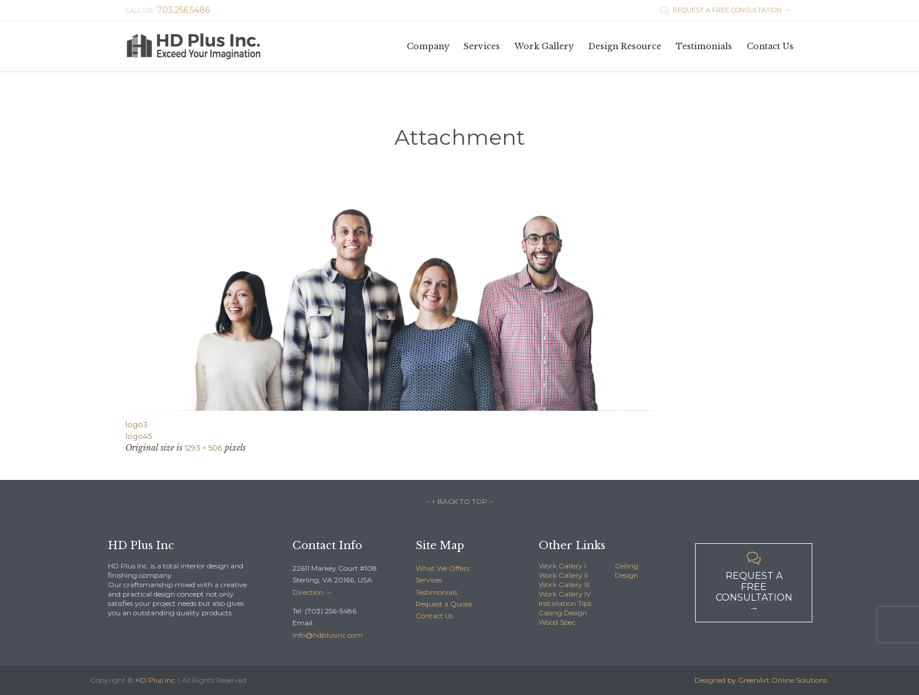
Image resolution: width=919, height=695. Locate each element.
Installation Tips (565, 603)
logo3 (136, 424)
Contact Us (434, 615)
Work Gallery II (563, 575)
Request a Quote (444, 603)
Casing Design (563, 612)
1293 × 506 (203, 447)
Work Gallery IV (565, 594)
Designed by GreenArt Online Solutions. (762, 680)
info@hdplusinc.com (327, 635)
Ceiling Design (626, 570)
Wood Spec (557, 622)
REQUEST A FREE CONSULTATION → (725, 10)
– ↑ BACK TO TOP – (459, 501)
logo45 (138, 436)
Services (429, 579)
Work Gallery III (564, 584)
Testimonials (436, 592)
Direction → (312, 592)
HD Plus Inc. (155, 680)
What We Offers (442, 568)
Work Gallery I (562, 565)
